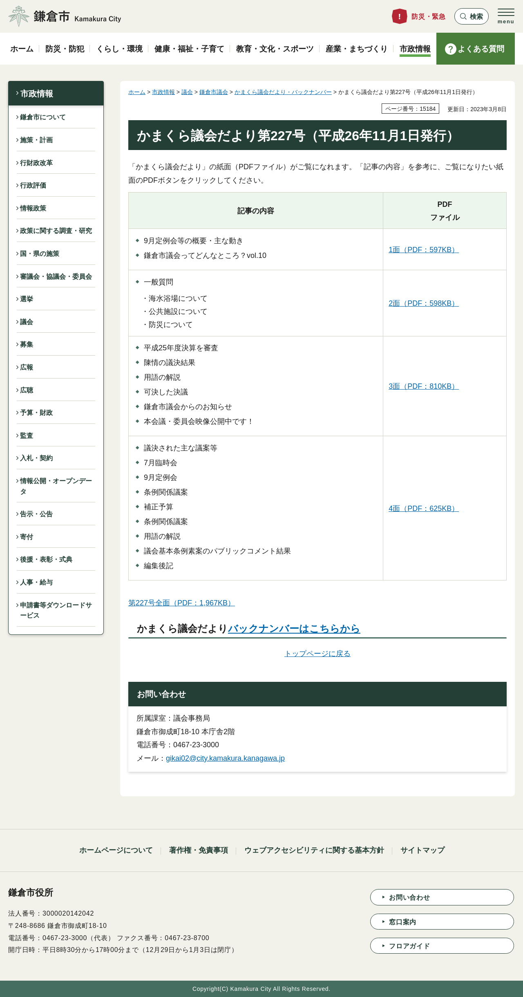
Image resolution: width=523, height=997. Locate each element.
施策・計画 (36, 140)
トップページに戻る (317, 654)
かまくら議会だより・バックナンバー (283, 92)
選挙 (26, 299)
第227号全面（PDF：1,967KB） (181, 603)
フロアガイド (409, 946)
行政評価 (33, 185)
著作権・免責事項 (198, 850)
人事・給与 (36, 582)
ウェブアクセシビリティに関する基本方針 (314, 850)
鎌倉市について (43, 117)
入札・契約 (36, 458)
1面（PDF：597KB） (424, 250)
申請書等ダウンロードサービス (56, 610)
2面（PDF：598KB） (424, 303)
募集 (26, 344)
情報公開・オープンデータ (56, 486)
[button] (471, 16)
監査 (26, 435)
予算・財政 (36, 412)
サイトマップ (422, 850)
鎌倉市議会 (213, 92)
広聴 (26, 390)
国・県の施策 (39, 253)
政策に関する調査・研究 (56, 230)
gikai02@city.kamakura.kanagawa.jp (225, 758)
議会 (26, 321)
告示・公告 (36, 514)
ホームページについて (116, 850)
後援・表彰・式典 (46, 559)
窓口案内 (402, 922)
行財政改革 (36, 162)
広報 (26, 367)
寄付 (26, 536)
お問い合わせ (409, 897)
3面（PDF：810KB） (424, 386)
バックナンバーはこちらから (294, 628)
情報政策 (33, 208)
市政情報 (36, 93)
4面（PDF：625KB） (424, 508)
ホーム (136, 92)
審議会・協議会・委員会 (56, 276)
